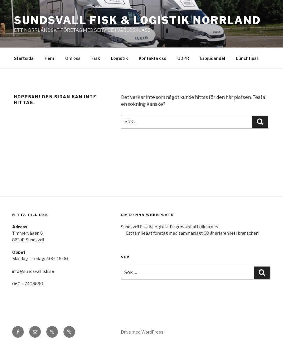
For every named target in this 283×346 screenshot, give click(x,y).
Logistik (119, 58)
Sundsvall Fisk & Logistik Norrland (137, 20)
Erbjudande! (212, 58)
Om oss (73, 58)
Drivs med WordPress (142, 332)
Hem (49, 58)
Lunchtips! (247, 58)
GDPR (183, 58)
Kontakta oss (152, 58)
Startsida (24, 58)
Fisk (96, 58)
